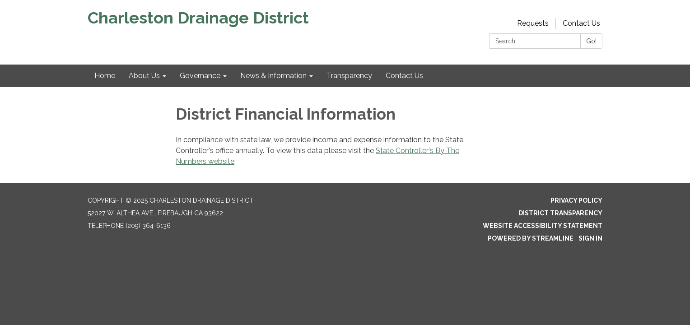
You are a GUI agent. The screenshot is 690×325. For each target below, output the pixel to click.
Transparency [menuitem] (349, 75)
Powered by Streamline (530, 238)
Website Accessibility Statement (542, 225)
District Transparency (560, 213)
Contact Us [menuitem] (404, 75)
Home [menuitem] (104, 75)
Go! (591, 41)
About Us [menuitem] (144, 75)
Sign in (590, 238)
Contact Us (581, 23)
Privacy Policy (576, 200)
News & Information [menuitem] (273, 75)
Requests (533, 23)
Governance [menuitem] (200, 75)
